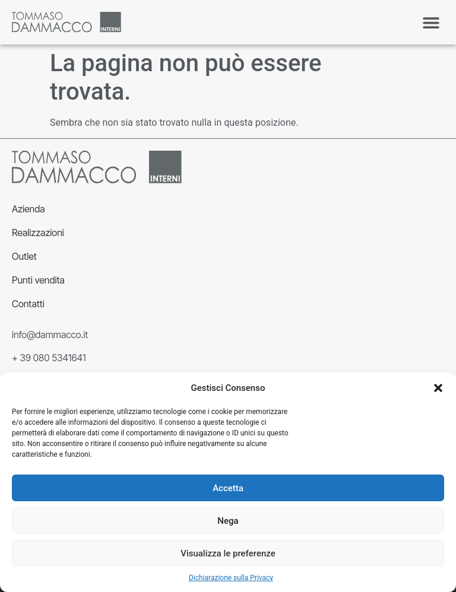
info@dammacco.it (50, 334)
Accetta (228, 488)
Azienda (28, 209)
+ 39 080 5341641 (49, 358)
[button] (438, 388)
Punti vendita (38, 280)
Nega (227, 520)
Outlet (24, 256)
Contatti (28, 304)
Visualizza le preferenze (228, 553)
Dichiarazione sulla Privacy (231, 578)
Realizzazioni (38, 232)
